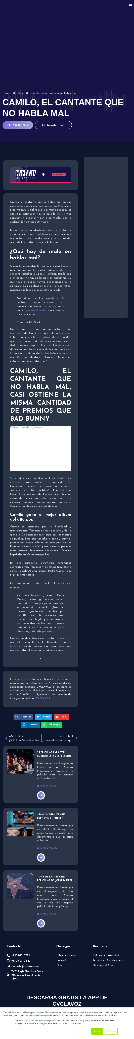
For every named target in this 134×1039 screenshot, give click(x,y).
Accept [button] (97, 1031)
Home (6, 93)
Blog (20, 93)
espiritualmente (35, 313)
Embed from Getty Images (41, 431)
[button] (23, 678)
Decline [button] (111, 1031)
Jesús (13, 607)
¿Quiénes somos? (67, 919)
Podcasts (62, 924)
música (61, 213)
